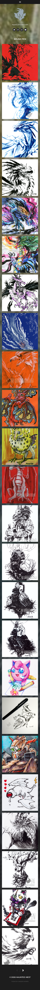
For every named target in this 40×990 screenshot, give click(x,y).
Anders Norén (23, 981)
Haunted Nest (23, 977)
